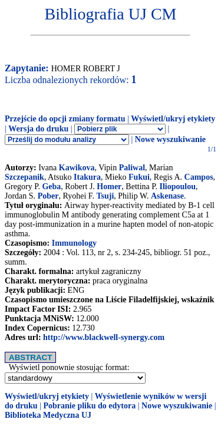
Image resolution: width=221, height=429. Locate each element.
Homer (109, 186)
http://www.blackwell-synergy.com (103, 337)
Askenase (167, 196)
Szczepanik (24, 177)
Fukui (139, 177)
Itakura (87, 177)
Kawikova (77, 167)
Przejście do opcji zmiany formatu (65, 118)
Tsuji (105, 196)
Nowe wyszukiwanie (170, 139)
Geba (51, 186)
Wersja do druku (38, 128)
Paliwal (132, 167)
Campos (198, 177)
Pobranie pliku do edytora (89, 405)
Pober (48, 196)
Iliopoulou (178, 186)
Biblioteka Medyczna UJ (48, 415)
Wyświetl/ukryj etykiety (173, 118)
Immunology (74, 243)
